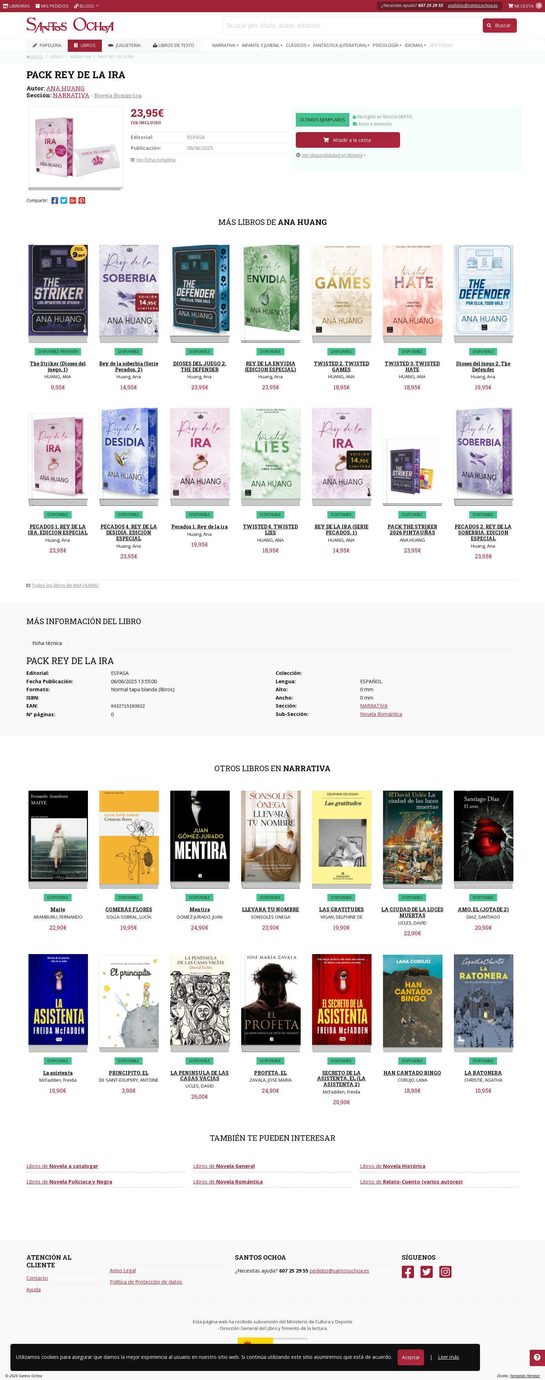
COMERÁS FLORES (128, 909)
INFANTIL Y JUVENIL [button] (261, 45)
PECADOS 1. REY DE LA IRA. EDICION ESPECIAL (58, 529)
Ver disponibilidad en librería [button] (329, 155)
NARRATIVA (71, 95)
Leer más (448, 1357)
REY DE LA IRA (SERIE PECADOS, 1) (341, 529)
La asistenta (58, 1073)
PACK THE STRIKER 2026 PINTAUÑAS (412, 529)
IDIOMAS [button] (414, 45)
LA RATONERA (483, 1073)
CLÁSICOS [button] (297, 45)
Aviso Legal (123, 1270)
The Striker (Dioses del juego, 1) (58, 366)
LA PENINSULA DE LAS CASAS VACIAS (199, 1076)
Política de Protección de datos (146, 1281)
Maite (57, 909)
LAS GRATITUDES (341, 909)
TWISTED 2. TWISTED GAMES (341, 366)
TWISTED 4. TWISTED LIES (270, 529)
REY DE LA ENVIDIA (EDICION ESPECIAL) (270, 366)
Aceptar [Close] (411, 1357)
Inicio (34, 56)
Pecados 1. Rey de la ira (199, 526)
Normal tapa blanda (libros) (142, 689)
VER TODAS (441, 45)
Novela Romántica (117, 95)
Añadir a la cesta (347, 140)
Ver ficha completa (153, 159)
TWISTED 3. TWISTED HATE (412, 366)
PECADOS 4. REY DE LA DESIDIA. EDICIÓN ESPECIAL (128, 532)
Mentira (199, 909)
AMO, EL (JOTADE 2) (483, 909)
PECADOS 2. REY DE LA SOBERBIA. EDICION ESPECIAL (483, 532)
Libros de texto (173, 45)
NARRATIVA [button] (224, 45)
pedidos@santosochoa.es (473, 5)
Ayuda (33, 1289)
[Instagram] (445, 1272)
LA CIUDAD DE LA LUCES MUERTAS (412, 912)
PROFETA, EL (270, 1073)
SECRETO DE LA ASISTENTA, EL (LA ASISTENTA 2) (341, 1079)
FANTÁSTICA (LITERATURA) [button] (340, 45)
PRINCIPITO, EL (128, 1073)
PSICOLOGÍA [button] (386, 45)
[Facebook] (408, 1272)
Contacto (37, 1278)
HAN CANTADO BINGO (412, 1073)
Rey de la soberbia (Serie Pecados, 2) (128, 366)
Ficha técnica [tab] (47, 643)
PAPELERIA (47, 45)
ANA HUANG (65, 88)
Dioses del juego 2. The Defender (483, 366)
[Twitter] (427, 1272)
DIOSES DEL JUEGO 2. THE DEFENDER (199, 366)
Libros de (62, 1166)
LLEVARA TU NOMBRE (270, 909)
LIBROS (85, 45)
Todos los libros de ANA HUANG (62, 585)
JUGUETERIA (124, 45)
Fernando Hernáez (525, 1375)
